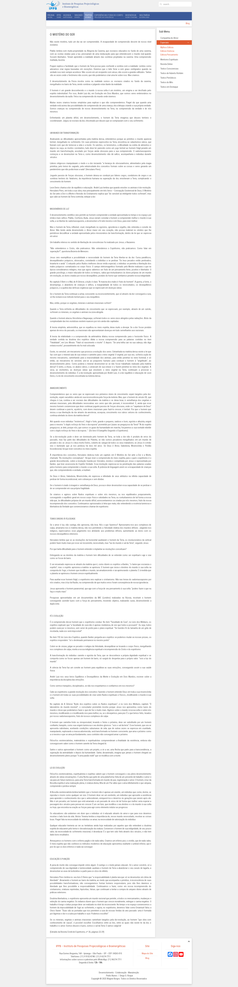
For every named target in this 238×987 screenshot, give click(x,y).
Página (50, 16)
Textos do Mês (166, 82)
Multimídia (144, 16)
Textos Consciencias (169, 68)
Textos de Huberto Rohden (171, 73)
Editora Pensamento (169, 54)
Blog (188, 23)
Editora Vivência (167, 51)
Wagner (79, 16)
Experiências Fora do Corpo (108, 16)
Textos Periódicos (168, 78)
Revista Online (166, 64)
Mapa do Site (147, 953)
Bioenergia (131, 16)
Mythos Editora (166, 47)
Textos (88, 16)
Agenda (67, 16)
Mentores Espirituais (169, 59)
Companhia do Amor (169, 38)
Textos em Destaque (169, 87)
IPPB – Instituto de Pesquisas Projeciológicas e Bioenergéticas (91, 946)
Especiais (164, 42)
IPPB (59, 16)
